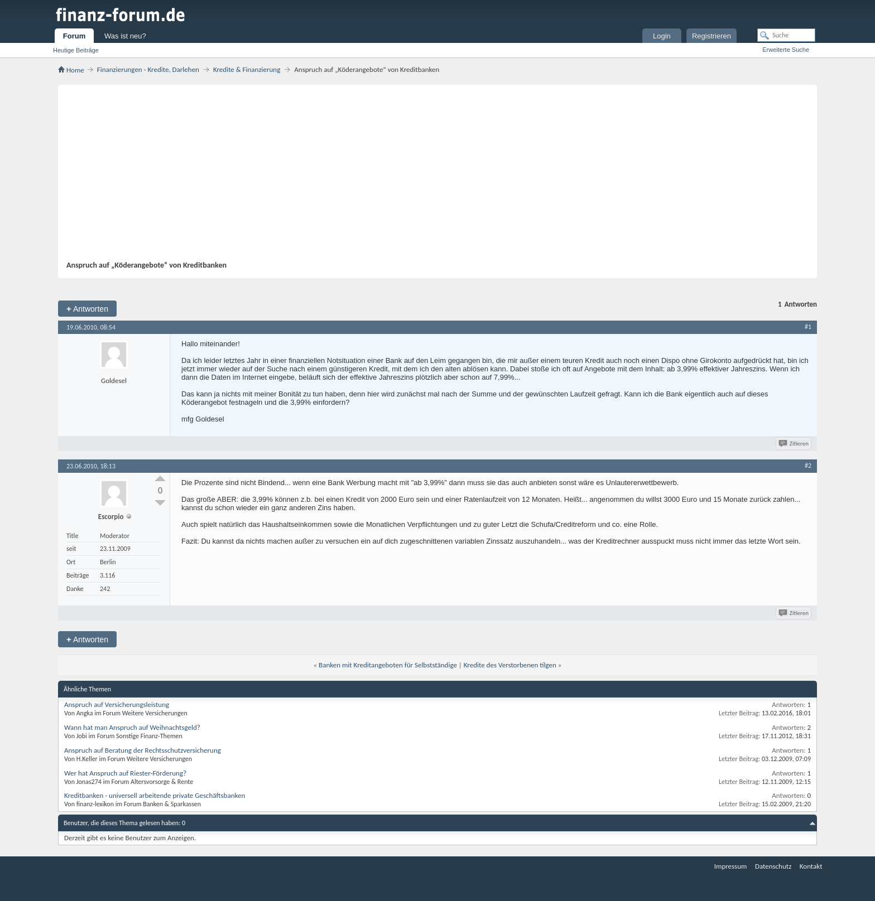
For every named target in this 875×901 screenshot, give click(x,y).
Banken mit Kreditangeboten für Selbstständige (388, 665)
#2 (808, 465)
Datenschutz (773, 866)
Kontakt (811, 866)
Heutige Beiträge (76, 50)
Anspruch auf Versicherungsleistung (116, 704)
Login (662, 36)
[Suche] (786, 35)
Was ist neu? (125, 36)
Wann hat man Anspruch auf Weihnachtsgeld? (132, 727)
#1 (808, 327)
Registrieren (711, 36)
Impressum (730, 866)
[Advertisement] (432, 177)
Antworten (87, 308)
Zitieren (794, 443)
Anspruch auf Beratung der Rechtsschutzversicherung (142, 750)
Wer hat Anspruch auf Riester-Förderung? (125, 773)
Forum (74, 36)
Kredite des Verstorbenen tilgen (510, 665)
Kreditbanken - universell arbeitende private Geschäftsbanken (154, 795)
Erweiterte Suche (785, 49)
